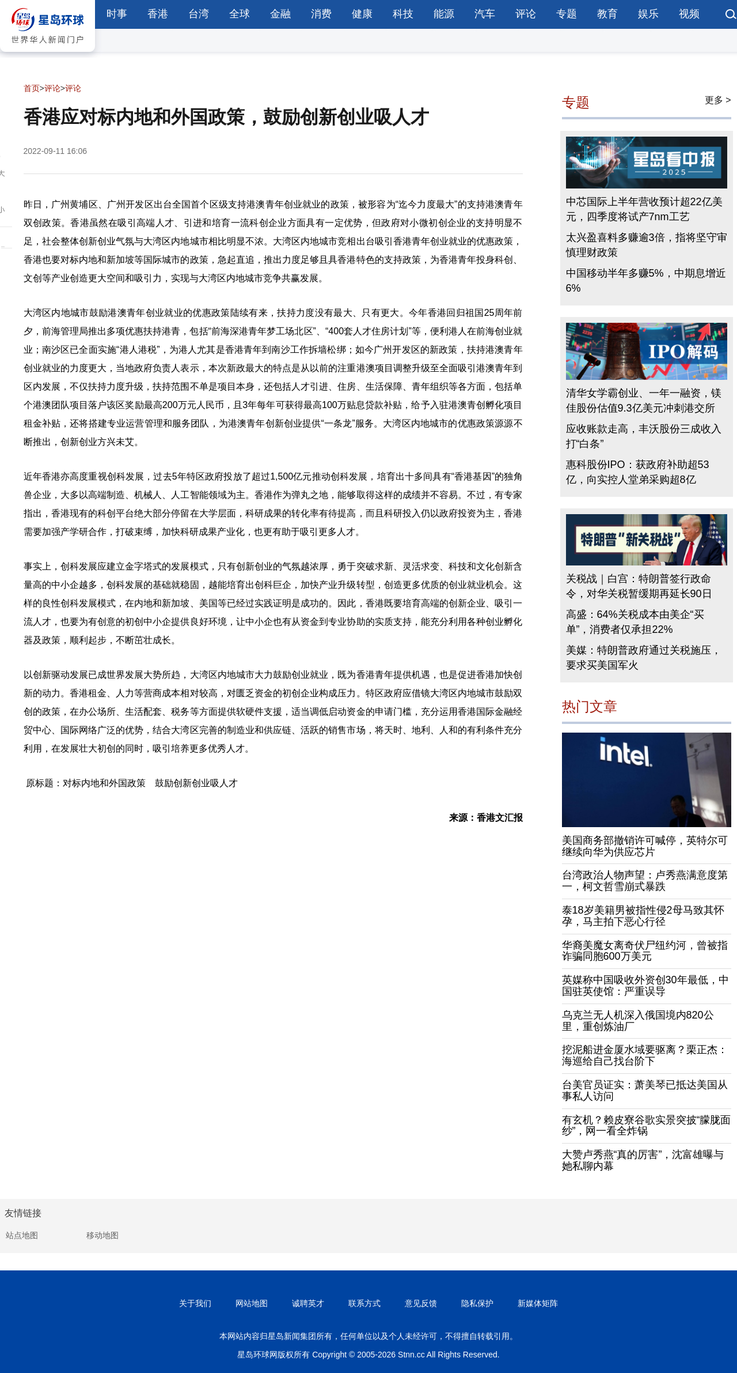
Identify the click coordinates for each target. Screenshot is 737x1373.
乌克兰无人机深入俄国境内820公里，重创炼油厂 (638, 1020)
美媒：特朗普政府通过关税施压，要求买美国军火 (643, 657)
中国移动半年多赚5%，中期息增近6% (646, 280)
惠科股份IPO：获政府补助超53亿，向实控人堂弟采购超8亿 (637, 472)
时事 (117, 14)
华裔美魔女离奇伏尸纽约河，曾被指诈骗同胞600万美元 (645, 951)
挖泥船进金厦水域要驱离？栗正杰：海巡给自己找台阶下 (645, 1055)
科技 (403, 14)
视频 (689, 14)
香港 (157, 14)
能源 (444, 14)
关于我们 (195, 1303)
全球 (239, 14)
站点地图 (22, 1235)
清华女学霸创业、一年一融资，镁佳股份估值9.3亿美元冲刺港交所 (643, 400)
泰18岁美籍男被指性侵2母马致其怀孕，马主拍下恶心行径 (643, 915)
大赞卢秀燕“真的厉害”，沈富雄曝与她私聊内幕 (643, 1160)
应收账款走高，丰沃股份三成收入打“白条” (643, 436)
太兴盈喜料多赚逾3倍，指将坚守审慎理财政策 (646, 245)
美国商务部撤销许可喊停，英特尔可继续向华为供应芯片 (645, 846)
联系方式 (364, 1303)
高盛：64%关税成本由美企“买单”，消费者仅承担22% (635, 622)
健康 (362, 14)
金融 (280, 14)
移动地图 (102, 1235)
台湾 (198, 14)
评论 (525, 14)
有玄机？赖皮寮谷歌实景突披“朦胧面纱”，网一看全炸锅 (646, 1125)
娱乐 (648, 14)
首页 (32, 88)
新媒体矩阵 (538, 1303)
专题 (566, 14)
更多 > (718, 100)
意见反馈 (421, 1303)
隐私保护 (477, 1303)
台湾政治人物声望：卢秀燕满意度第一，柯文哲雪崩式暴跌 (645, 880)
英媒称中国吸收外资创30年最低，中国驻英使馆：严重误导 (645, 985)
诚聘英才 (308, 1303)
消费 (321, 14)
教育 (607, 14)
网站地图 (251, 1303)
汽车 (484, 14)
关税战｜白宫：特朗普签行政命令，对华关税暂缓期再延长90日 (639, 586)
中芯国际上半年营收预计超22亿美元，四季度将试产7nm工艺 (644, 209)
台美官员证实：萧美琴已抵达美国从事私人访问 (645, 1090)
